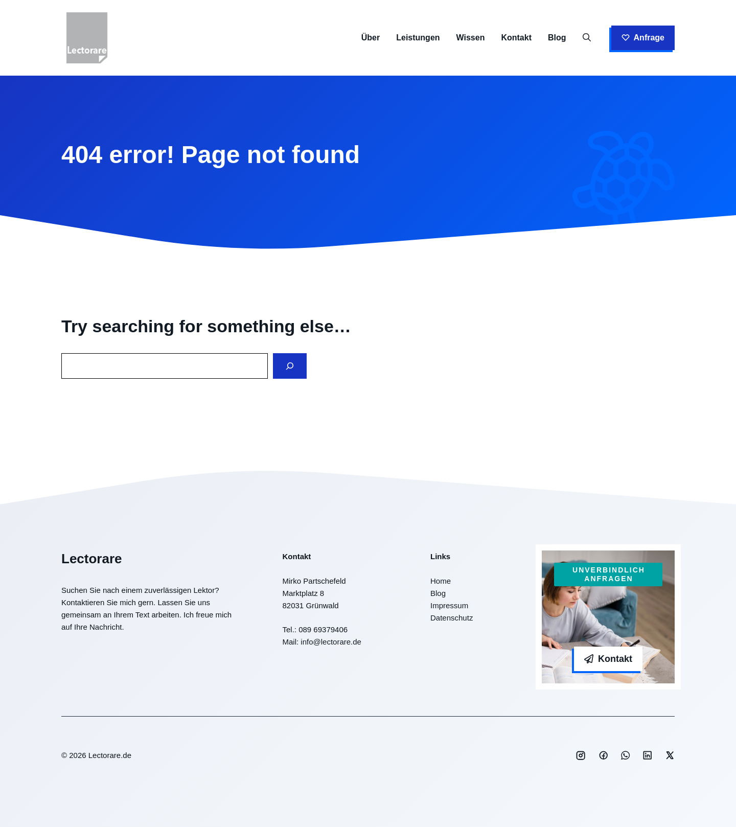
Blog (557, 37)
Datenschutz (451, 617)
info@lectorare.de (331, 641)
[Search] (290, 366)
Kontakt (516, 37)
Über (370, 37)
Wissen (470, 37)
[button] (586, 37)
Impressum (449, 605)
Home (440, 581)
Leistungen (418, 37)
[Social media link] (581, 755)
